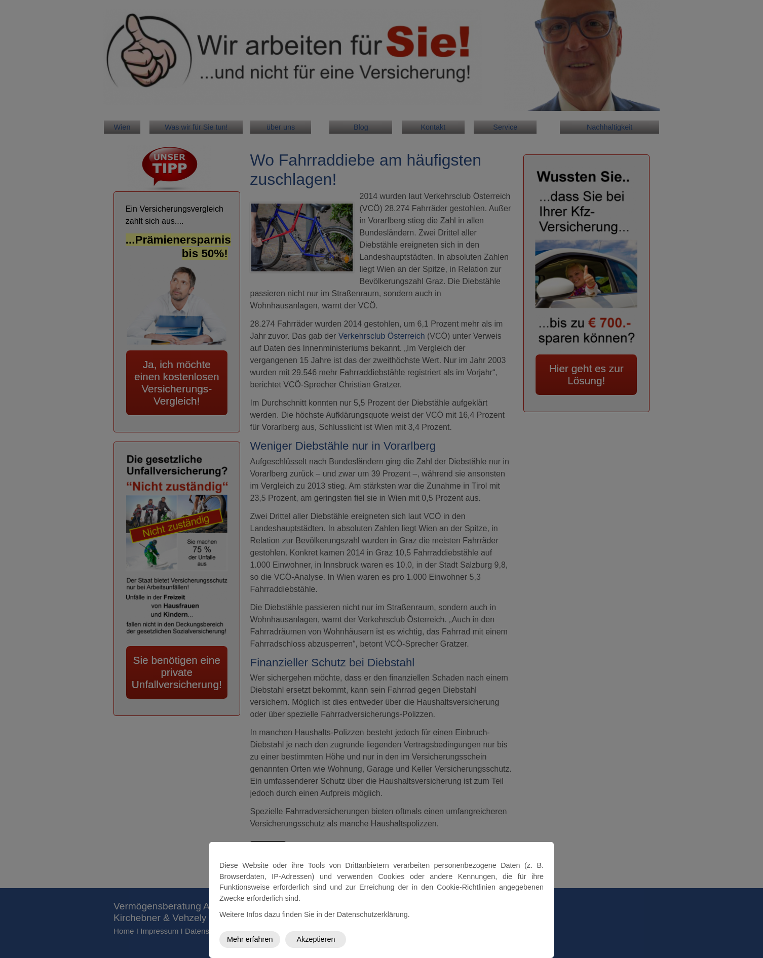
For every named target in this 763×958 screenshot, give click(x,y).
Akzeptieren (315, 939)
